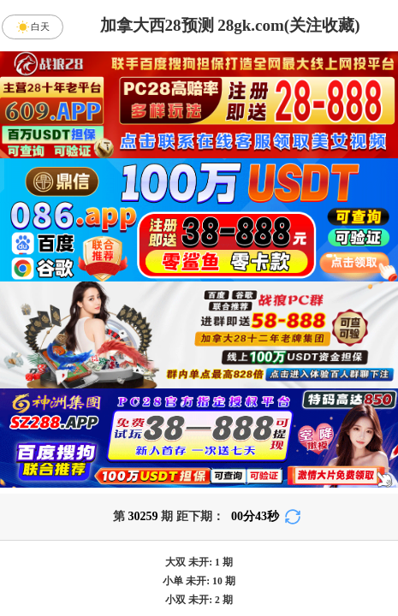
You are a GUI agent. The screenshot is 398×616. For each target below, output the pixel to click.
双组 (291, 598)
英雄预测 (199, 507)
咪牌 (315, 341)
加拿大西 (150, 417)
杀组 (150, 553)
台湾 (247, 417)
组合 (54, 553)
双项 (101, 598)
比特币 (344, 417)
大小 (247, 553)
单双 (344, 553)
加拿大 (54, 417)
